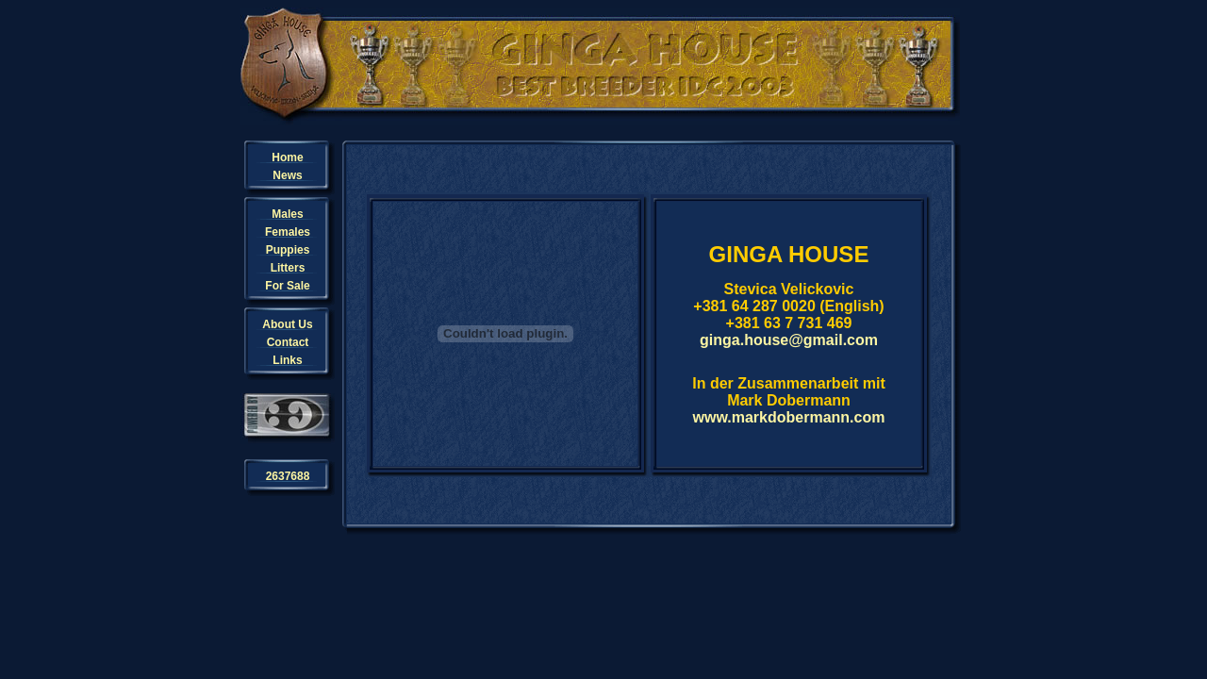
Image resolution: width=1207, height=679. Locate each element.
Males (287, 214)
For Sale (287, 285)
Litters (288, 267)
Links (287, 360)
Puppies (288, 250)
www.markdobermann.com (789, 417)
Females (287, 232)
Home (287, 157)
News (287, 175)
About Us (287, 324)
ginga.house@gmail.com (789, 340)
